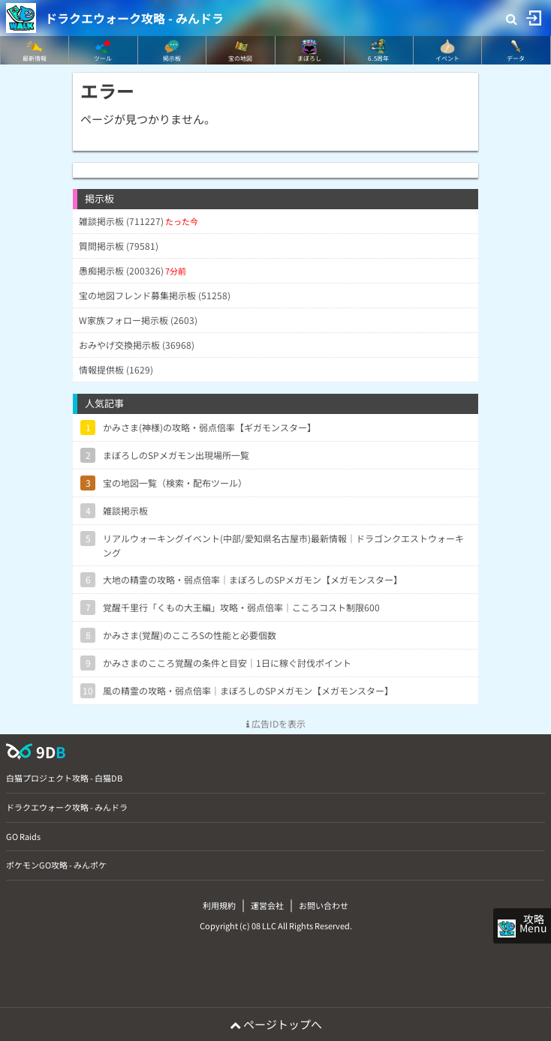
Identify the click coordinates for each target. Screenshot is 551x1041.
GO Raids (23, 836)
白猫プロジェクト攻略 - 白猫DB (64, 778)
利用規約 (219, 905)
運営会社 (267, 905)
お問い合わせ (323, 905)
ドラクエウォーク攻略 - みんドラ (134, 18)
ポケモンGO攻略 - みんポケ (56, 865)
